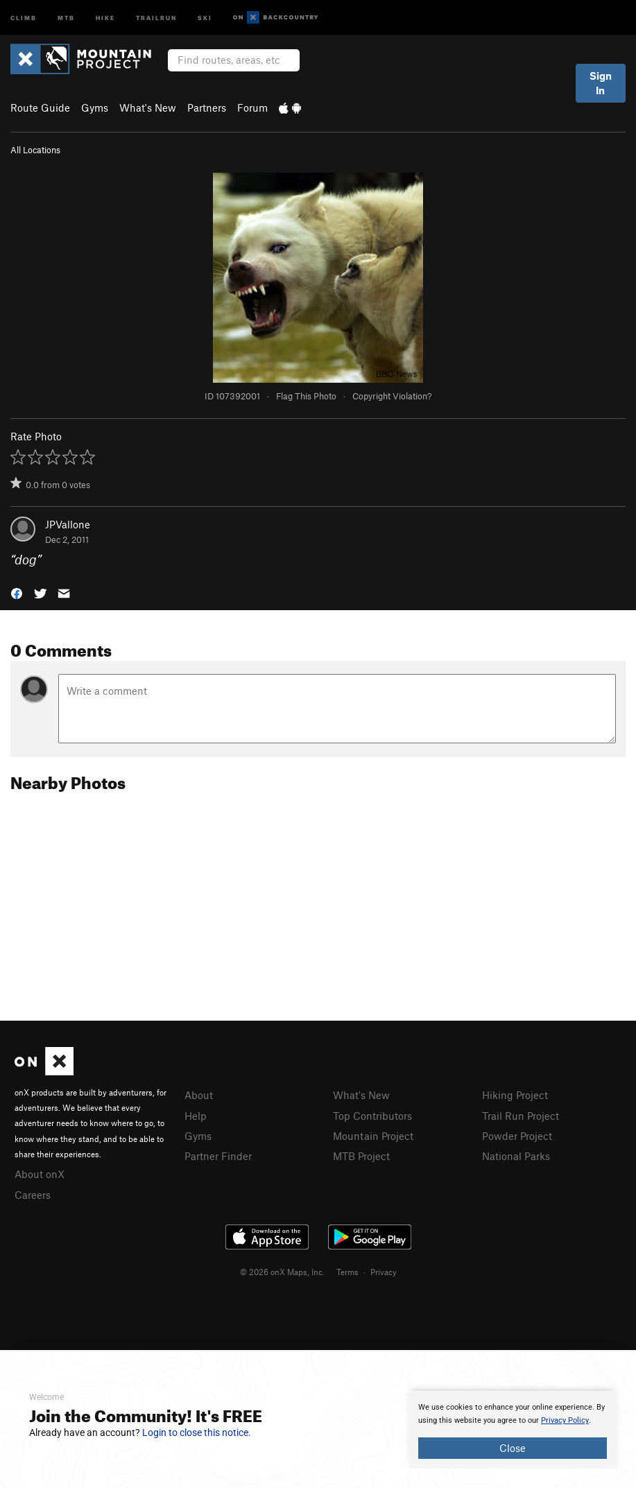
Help (195, 1115)
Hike (105, 16)
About (198, 1095)
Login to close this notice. (196, 1432)
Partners (206, 107)
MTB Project (361, 1156)
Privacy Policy (565, 1420)
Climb (23, 16)
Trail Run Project (520, 1115)
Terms (347, 1272)
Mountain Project (373, 1136)
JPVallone (67, 524)
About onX (40, 1174)
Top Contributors (372, 1115)
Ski (205, 16)
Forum (252, 107)
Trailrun (156, 16)
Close (512, 1448)
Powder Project (517, 1136)
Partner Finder (218, 1156)
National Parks (516, 1156)
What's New (147, 107)
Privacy (383, 1272)
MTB (66, 16)
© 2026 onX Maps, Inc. (282, 1272)
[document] (512, 1430)
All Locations (35, 149)
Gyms (94, 107)
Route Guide (40, 107)
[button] (16, 592)
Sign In (601, 82)
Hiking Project (515, 1095)
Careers (33, 1194)
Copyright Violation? (391, 395)
